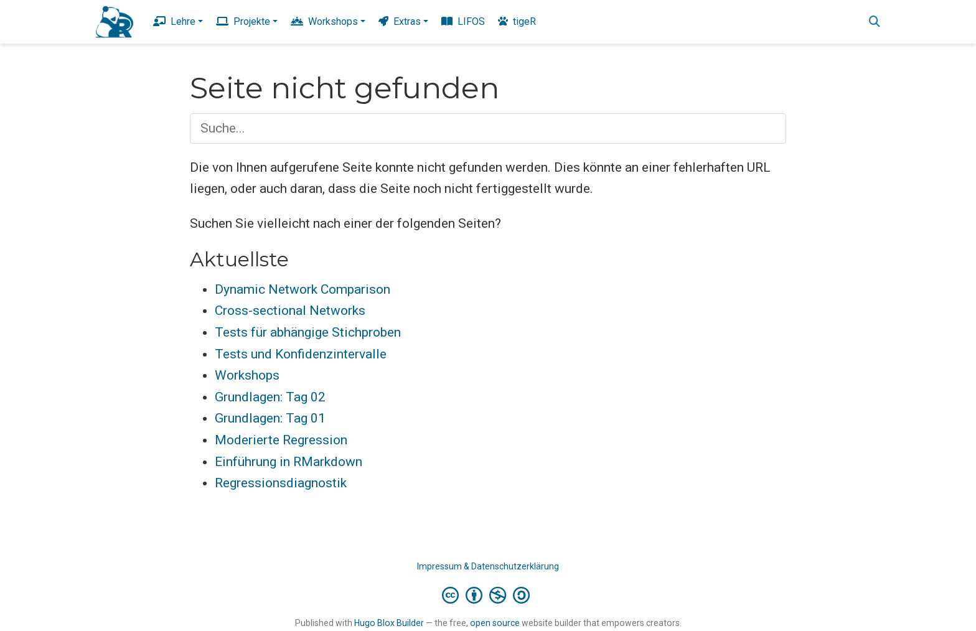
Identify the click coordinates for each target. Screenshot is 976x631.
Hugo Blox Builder (389, 623)
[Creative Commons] (488, 595)
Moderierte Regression (281, 439)
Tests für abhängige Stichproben (308, 332)
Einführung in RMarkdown (288, 461)
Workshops (247, 375)
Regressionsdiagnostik (281, 482)
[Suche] (874, 22)
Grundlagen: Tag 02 (270, 397)
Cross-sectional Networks (290, 310)
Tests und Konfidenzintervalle (301, 354)
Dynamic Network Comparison (302, 289)
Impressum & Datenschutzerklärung (488, 566)
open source (495, 623)
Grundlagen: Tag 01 (270, 418)
